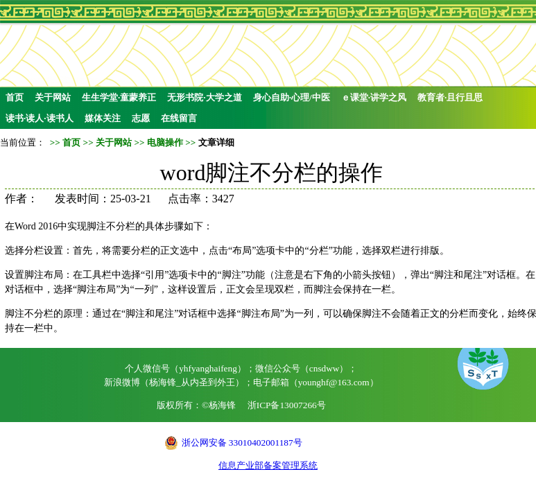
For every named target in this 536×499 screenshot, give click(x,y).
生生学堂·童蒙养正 (119, 97)
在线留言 (179, 118)
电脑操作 (165, 142)
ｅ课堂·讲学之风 (373, 97)
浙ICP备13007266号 (287, 405)
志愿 (141, 118)
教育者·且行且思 (450, 97)
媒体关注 (103, 118)
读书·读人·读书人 (40, 118)
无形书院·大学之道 (204, 97)
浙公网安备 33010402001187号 (242, 442)
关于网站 (53, 97)
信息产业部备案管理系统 (268, 465)
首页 (15, 97)
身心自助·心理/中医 (291, 97)
